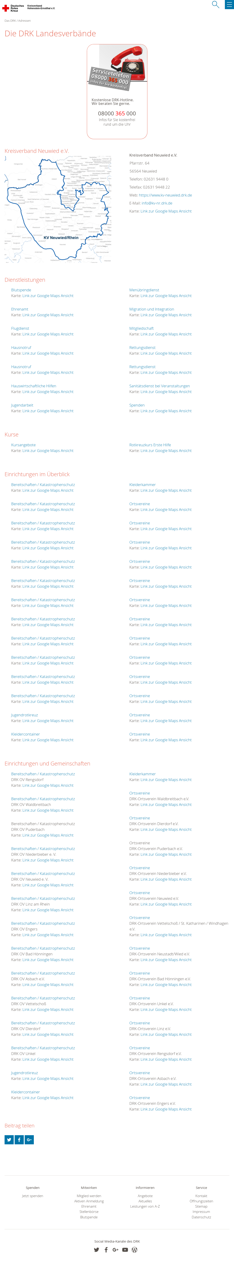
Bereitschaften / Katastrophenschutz (43, 484)
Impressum (201, 1211)
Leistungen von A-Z (145, 1206)
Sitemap (201, 1206)
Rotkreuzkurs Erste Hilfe (150, 444)
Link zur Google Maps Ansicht (166, 211)
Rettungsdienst (142, 347)
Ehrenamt (19, 309)
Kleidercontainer (25, 734)
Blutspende (21, 289)
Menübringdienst (144, 289)
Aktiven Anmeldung (89, 1201)
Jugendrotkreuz (24, 714)
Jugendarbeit (22, 405)
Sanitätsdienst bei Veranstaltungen (159, 385)
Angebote (145, 1196)
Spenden (137, 405)
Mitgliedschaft (141, 328)
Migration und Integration (151, 309)
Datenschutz (201, 1217)
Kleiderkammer (142, 484)
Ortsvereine (139, 503)
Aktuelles (145, 1201)
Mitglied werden (89, 1196)
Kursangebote (23, 444)
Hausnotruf (21, 347)
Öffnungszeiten (201, 1201)
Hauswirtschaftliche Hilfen (33, 385)
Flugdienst (20, 328)
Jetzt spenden (32, 1196)
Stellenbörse (89, 1211)
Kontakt (201, 1196)
